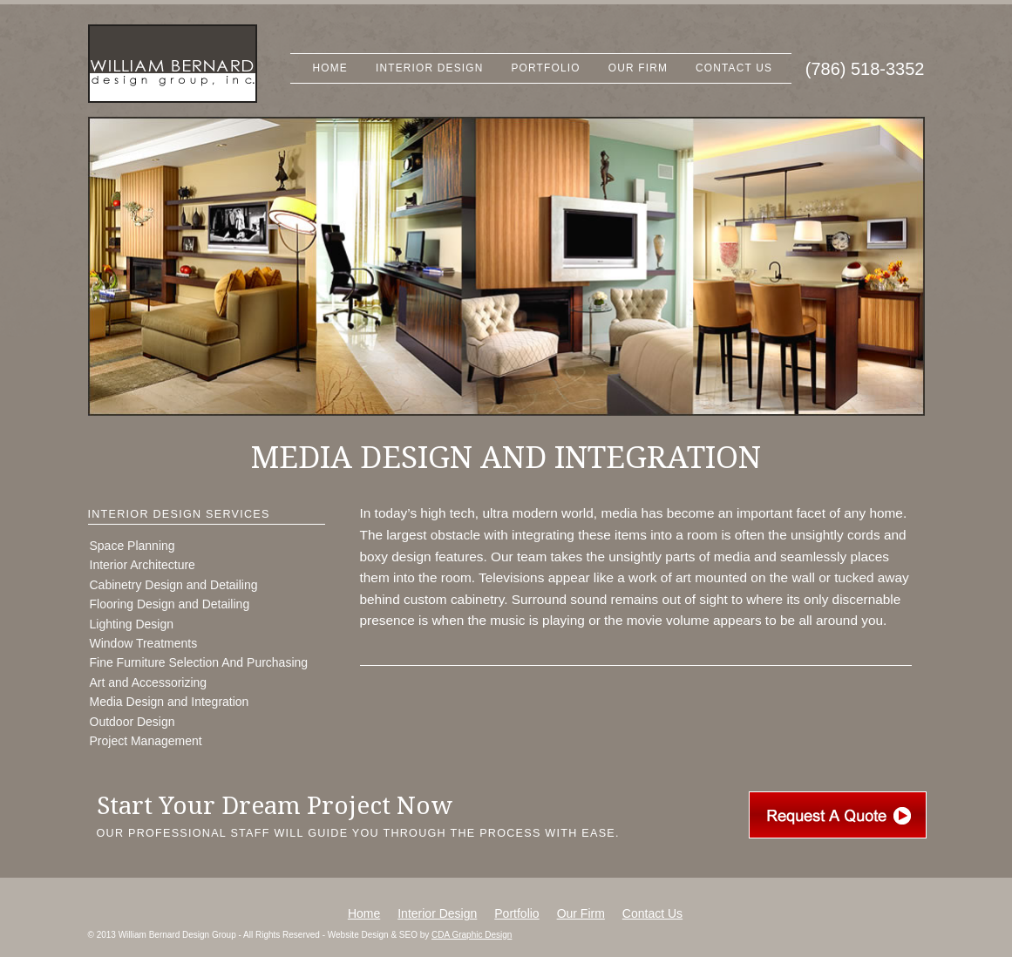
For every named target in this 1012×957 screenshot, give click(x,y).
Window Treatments (144, 643)
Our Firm (638, 68)
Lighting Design (132, 624)
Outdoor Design (132, 722)
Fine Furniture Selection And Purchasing (199, 662)
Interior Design (430, 68)
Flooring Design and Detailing (170, 604)
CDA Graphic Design (471, 935)
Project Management (146, 741)
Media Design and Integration (169, 702)
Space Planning (132, 546)
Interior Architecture (142, 565)
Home (330, 68)
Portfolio (546, 68)
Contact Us (734, 68)
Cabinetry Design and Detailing (174, 585)
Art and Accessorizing (148, 682)
